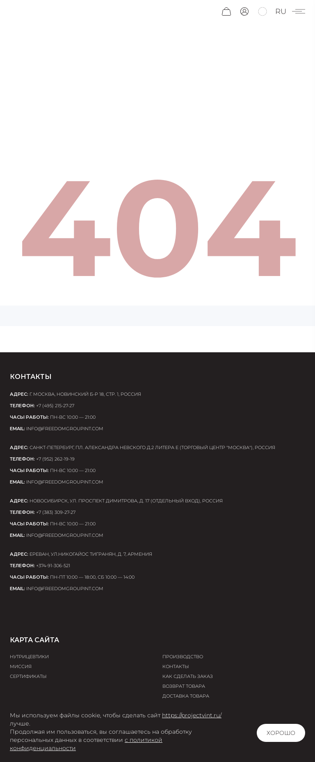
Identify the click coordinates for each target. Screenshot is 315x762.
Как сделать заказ (187, 676)
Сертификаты (28, 676)
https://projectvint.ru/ (191, 715)
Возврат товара (183, 686)
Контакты (175, 666)
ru (280, 11)
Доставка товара (185, 696)
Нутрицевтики (29, 656)
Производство (182, 656)
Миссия (21, 666)
